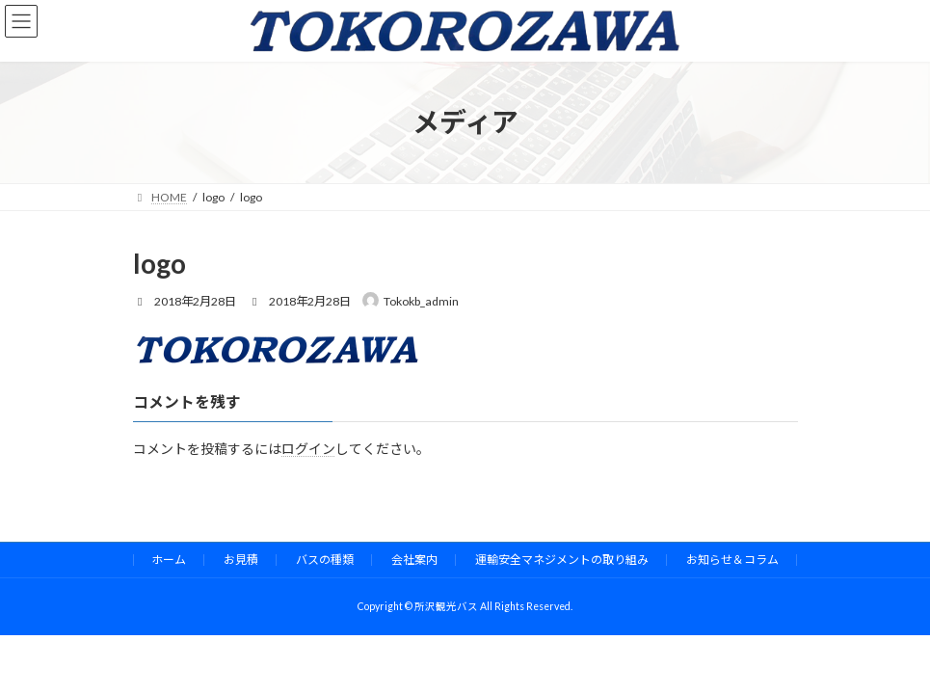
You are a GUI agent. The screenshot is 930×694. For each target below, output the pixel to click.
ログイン (308, 448)
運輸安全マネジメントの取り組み (562, 559)
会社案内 (414, 559)
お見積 (241, 559)
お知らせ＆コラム (732, 559)
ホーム (168, 559)
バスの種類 (325, 559)
